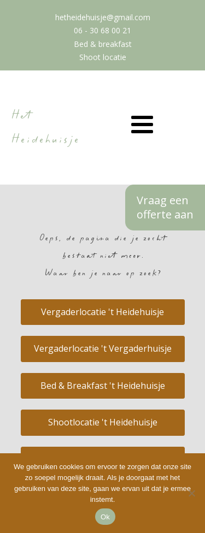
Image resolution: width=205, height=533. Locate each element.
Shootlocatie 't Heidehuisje (102, 422)
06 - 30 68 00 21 (102, 30)
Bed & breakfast (103, 44)
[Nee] (191, 493)
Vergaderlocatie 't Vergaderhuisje (103, 348)
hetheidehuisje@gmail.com (102, 17)
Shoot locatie (102, 57)
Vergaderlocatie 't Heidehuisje (102, 312)
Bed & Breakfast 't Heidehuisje (102, 386)
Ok (105, 517)
